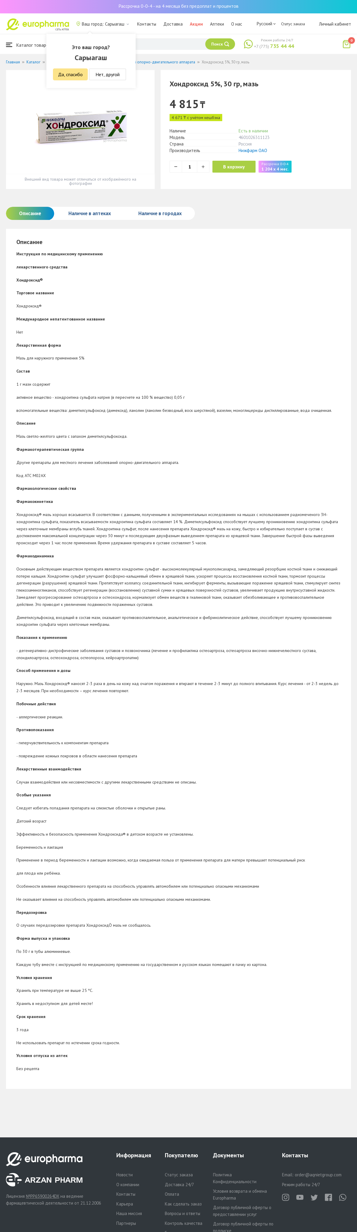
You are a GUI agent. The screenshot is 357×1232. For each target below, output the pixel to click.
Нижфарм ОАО (253, 150)
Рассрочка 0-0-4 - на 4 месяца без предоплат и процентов (178, 6)
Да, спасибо (70, 74)
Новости (124, 1175)
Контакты (146, 24)
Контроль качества (183, 1223)
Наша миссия (129, 1213)
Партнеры (126, 1223)
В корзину (235, 167)
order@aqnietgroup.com (318, 1175)
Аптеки (217, 24)
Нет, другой (107, 74)
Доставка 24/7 (179, 1184)
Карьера (124, 1204)
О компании (127, 1184)
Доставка (173, 24)
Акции (196, 24)
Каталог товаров (28, 45)
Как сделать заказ (183, 1204)
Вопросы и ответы (182, 1213)
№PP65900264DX (42, 1196)
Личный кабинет (335, 24)
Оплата (172, 1194)
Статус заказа (293, 23)
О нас (236, 24)
